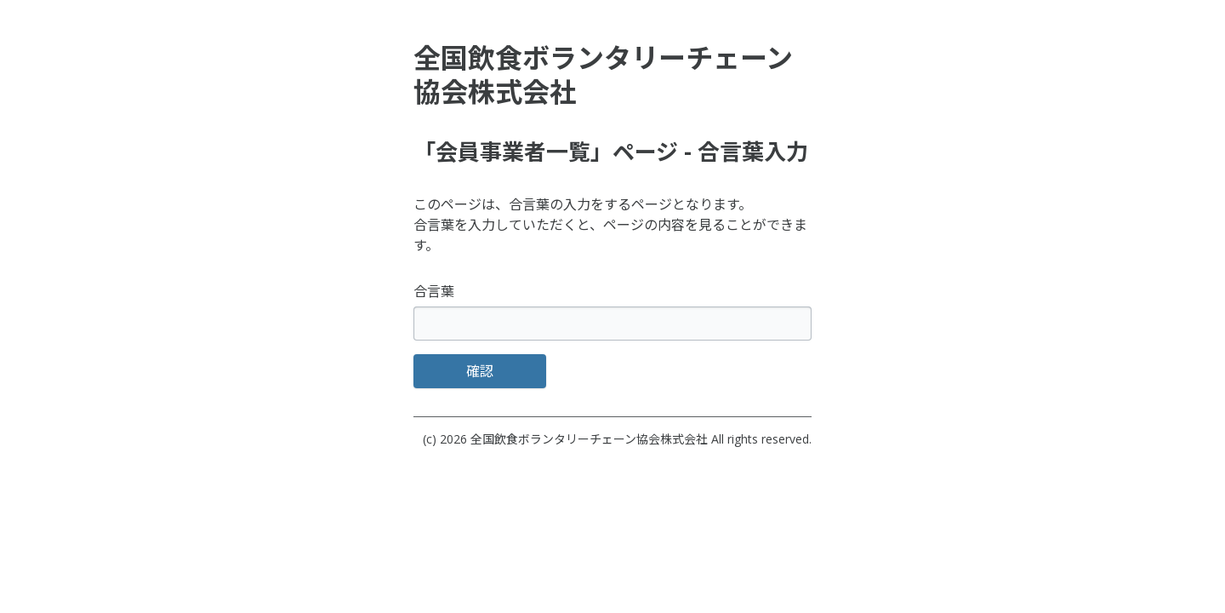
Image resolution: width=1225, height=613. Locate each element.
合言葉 (433, 291)
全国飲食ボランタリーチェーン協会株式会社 (589, 439)
